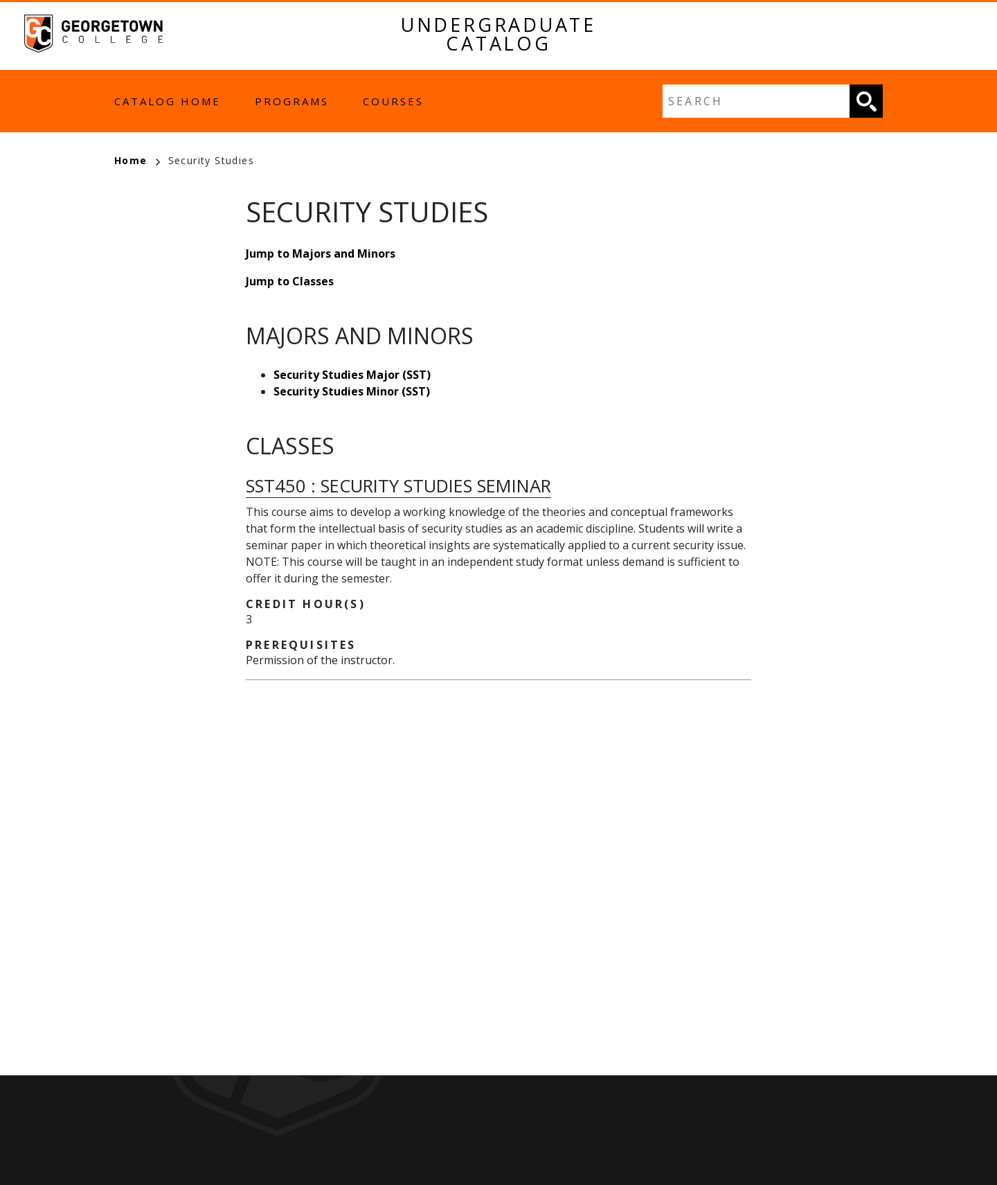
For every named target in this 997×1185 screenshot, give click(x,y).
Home (137, 160)
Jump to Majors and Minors (320, 253)
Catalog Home (167, 101)
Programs (292, 101)
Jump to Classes (290, 281)
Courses (393, 101)
